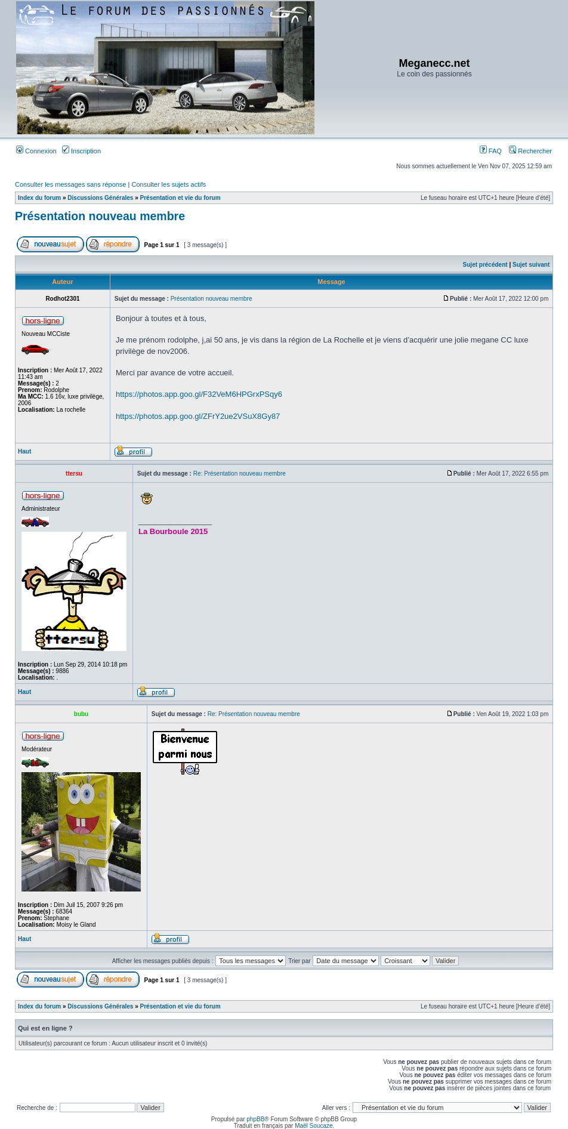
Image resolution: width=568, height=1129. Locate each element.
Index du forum (39, 198)
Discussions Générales (100, 198)
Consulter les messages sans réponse (70, 184)
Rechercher (530, 151)
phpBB (255, 1119)
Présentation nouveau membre (100, 216)
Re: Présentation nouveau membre (239, 473)
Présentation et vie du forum (180, 198)
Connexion (36, 151)
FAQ (491, 151)
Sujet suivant (531, 264)
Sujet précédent (485, 264)
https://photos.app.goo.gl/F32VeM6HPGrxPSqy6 (199, 394)
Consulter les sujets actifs (168, 184)
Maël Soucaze (313, 1125)
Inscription (81, 151)
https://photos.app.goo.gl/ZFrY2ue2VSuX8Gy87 (198, 416)
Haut (24, 451)
